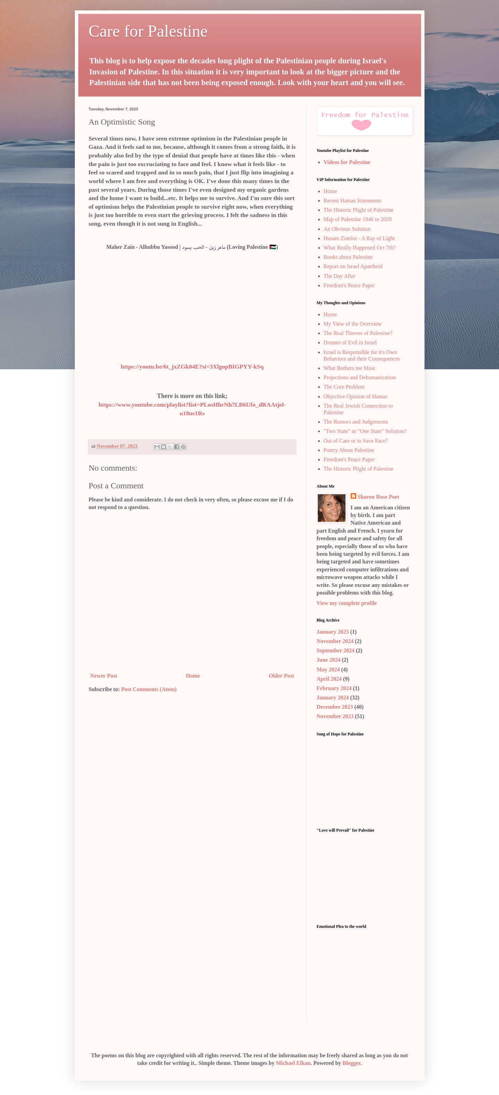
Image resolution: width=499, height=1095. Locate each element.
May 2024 (328, 669)
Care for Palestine (148, 31)
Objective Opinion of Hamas (355, 396)
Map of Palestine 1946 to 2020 (358, 219)
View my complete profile (347, 603)
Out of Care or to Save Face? (356, 441)
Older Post (281, 676)
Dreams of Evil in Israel (350, 342)
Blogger (351, 1063)
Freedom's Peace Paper (349, 285)
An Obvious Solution (347, 229)
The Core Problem (344, 387)
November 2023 (335, 716)
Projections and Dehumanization (360, 377)
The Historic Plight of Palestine (359, 210)
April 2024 (329, 679)
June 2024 (329, 660)
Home (193, 676)
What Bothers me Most (349, 368)
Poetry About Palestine (349, 450)
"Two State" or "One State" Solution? (365, 431)
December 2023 (335, 707)
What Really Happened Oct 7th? (360, 248)
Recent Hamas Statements (353, 200)
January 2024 (333, 697)
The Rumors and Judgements (356, 422)
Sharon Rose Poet (379, 497)
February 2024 (334, 688)
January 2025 (333, 632)
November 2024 (335, 641)
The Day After (340, 276)
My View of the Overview (353, 324)
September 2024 (335, 650)
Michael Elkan (293, 1063)
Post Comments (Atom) (149, 689)
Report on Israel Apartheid (353, 266)
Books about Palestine (348, 257)
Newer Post (103, 676)
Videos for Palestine (347, 162)
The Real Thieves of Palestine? (358, 333)
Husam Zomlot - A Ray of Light (359, 238)
